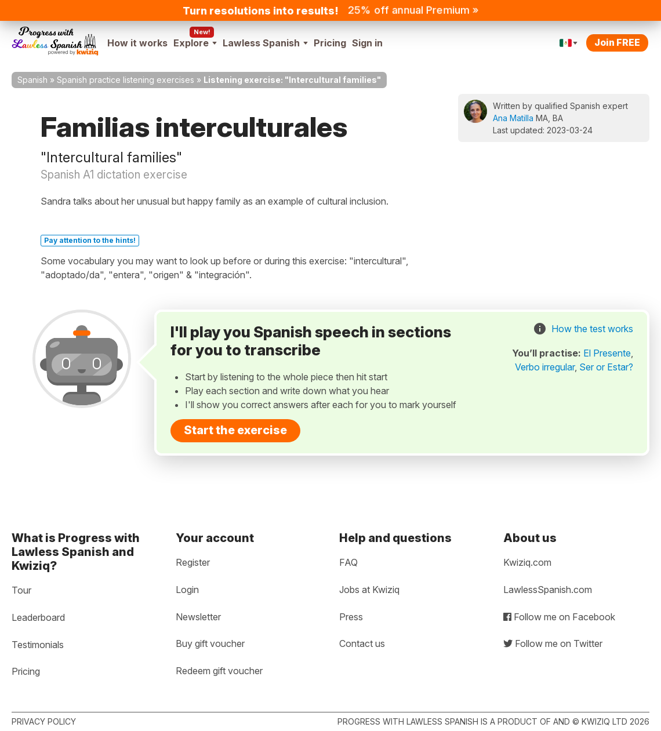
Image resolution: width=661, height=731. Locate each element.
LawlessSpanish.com (547, 589)
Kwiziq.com (527, 562)
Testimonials (38, 644)
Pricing (330, 43)
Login (187, 589)
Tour (21, 590)
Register (193, 562)
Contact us (362, 643)
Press (351, 617)
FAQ (348, 562)
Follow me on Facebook (559, 617)
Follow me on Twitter (552, 643)
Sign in (367, 43)
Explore (195, 43)
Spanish (32, 80)
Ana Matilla (513, 118)
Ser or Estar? (606, 367)
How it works (137, 43)
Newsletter (198, 617)
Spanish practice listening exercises (125, 80)
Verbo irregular (545, 367)
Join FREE (617, 42)
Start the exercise (235, 430)
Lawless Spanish (265, 43)
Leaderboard (38, 617)
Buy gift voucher (210, 643)
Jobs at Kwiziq (369, 589)
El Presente (607, 353)
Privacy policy (44, 721)
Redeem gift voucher (219, 671)
